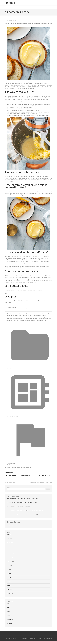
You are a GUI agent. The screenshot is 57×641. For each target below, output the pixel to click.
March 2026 (9, 538)
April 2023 (9, 585)
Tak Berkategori (10, 619)
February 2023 (10, 593)
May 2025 (9, 577)
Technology (9, 623)
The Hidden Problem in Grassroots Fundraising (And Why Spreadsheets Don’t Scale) (25, 510)
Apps (8, 603)
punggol (14, 20)
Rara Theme (38, 638)
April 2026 (9, 534)
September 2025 (10, 561)
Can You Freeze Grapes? (11, 475)
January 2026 (9, 546)
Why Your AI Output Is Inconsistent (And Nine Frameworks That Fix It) (22, 502)
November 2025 (10, 554)
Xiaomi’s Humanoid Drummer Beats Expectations (41, 482)
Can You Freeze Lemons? (44, 475)
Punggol (10, 3)
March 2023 (9, 589)
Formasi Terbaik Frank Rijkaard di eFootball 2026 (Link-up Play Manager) (22, 514)
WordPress (49, 638)
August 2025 (9, 565)
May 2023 (9, 581)
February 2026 (10, 542)
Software (9, 615)
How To (8, 611)
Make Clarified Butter (26, 475)
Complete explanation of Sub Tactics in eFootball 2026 (18, 506)
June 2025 (9, 573)
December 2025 (10, 550)
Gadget (8, 607)
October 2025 (10, 558)
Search (8, 487)
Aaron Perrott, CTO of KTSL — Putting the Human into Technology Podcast (23, 498)
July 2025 (9, 569)
